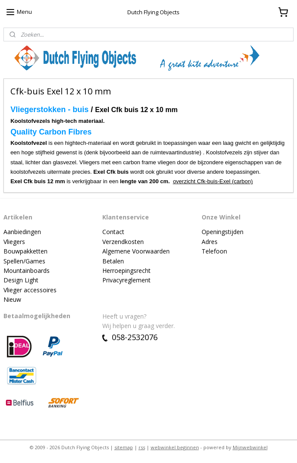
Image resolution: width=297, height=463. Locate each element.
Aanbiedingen (22, 232)
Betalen (113, 261)
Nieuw (12, 299)
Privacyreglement (126, 280)
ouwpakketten (27, 251)
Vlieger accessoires (30, 290)
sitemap (123, 447)
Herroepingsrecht (126, 270)
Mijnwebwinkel (250, 447)
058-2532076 (130, 337)
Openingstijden (222, 232)
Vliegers (14, 242)
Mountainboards (26, 270)
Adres (210, 242)
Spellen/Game (22, 261)
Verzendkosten (123, 242)
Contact (113, 232)
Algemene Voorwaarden (136, 251)
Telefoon (214, 251)
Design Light (20, 280)
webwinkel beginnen (175, 447)
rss (142, 447)
